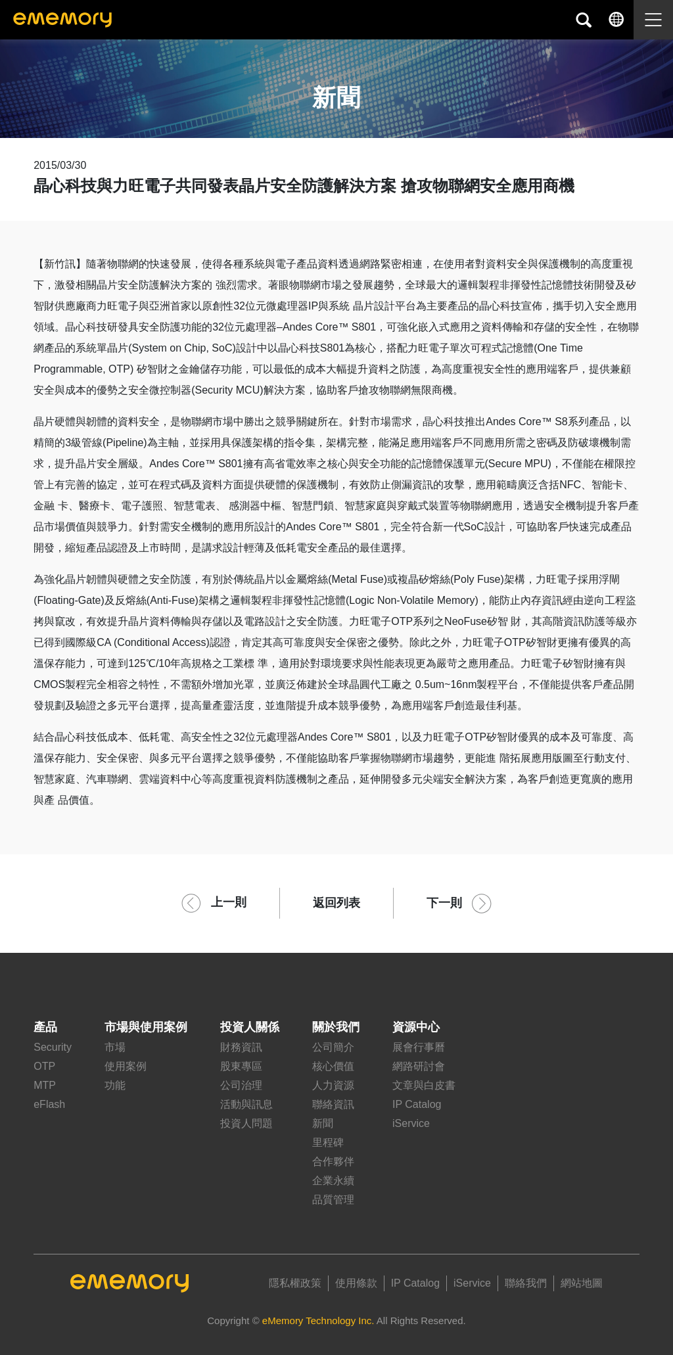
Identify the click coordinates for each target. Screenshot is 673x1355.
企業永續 (333, 1180)
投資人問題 (246, 1123)
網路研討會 (418, 1066)
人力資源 (333, 1085)
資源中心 (416, 1027)
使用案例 (125, 1066)
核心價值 (333, 1066)
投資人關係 (249, 1027)
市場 (115, 1047)
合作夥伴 (333, 1161)
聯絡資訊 (333, 1104)
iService (411, 1123)
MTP (45, 1085)
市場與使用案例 (145, 1027)
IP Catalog (416, 1104)
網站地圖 (582, 1283)
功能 (115, 1085)
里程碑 (328, 1142)
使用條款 (356, 1283)
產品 (45, 1027)
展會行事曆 (418, 1047)
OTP (44, 1066)
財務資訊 (241, 1047)
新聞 (322, 1123)
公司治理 (241, 1085)
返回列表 (336, 902)
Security (53, 1047)
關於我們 (336, 1027)
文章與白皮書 (423, 1085)
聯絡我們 (526, 1283)
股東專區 (241, 1066)
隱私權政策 (295, 1283)
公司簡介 (333, 1047)
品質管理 (333, 1199)
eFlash (49, 1104)
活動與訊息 (246, 1104)
